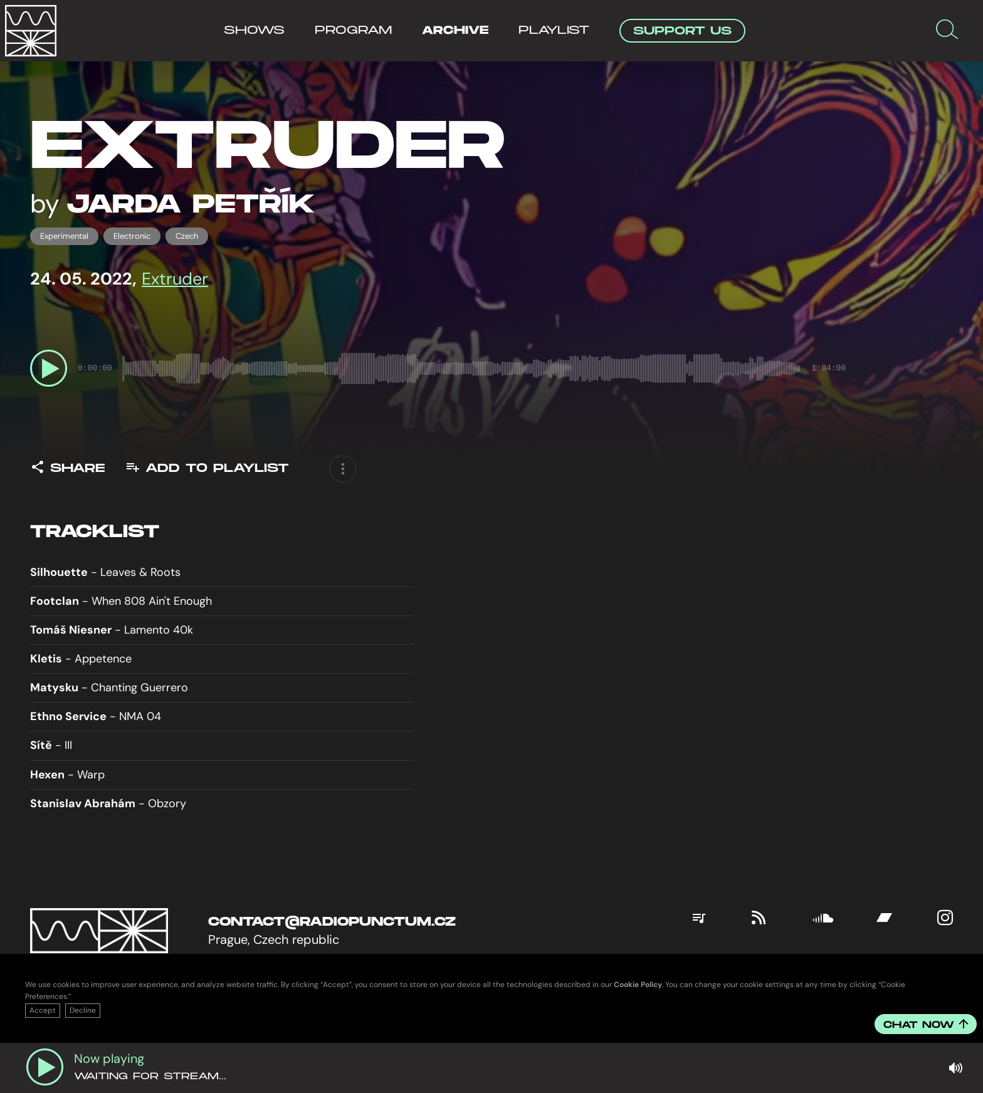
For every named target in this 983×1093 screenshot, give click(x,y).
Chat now (925, 1025)
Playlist (553, 30)
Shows (254, 30)
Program (353, 30)
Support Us (682, 31)
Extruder (175, 279)
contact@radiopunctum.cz (332, 921)
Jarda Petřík (190, 204)
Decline (83, 1010)
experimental (64, 236)
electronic (131, 236)
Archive (455, 30)
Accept (42, 1010)
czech (187, 236)
